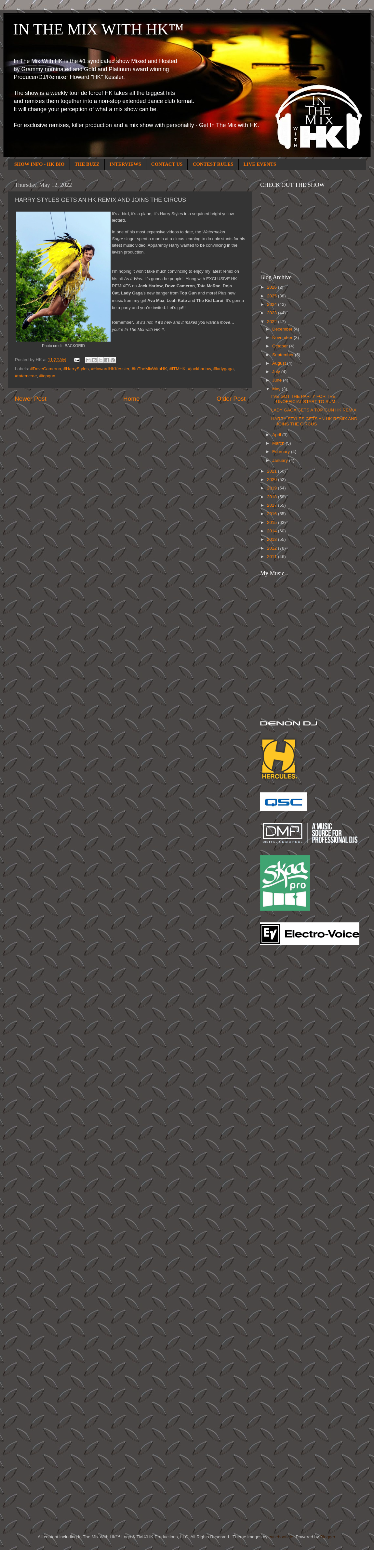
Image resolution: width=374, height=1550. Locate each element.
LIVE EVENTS (260, 164)
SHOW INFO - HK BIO (39, 164)
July (276, 371)
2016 (272, 513)
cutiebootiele (281, 1536)
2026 (272, 287)
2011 (272, 556)
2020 (272, 479)
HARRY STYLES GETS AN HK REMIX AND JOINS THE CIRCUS (314, 421)
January (280, 460)
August (279, 363)
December (283, 329)
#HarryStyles (75, 368)
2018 (272, 496)
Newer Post (31, 398)
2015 (272, 522)
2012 (272, 548)
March (279, 443)
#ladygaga (223, 368)
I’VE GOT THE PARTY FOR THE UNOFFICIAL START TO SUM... (305, 399)
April (277, 434)
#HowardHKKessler (110, 368)
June (277, 380)
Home (131, 398)
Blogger (327, 1536)
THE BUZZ (87, 164)
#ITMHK (177, 368)
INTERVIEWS (125, 164)
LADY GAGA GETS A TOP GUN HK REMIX (313, 410)
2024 (272, 304)
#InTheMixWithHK (149, 368)
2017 (272, 505)
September (283, 354)
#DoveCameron (45, 368)
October (280, 346)
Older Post (231, 398)
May (277, 388)
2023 (272, 312)
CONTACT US (167, 164)
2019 (272, 488)
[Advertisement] (286, 1054)
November (283, 337)
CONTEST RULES (213, 164)
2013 (272, 539)
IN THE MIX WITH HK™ (98, 29)
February (281, 451)
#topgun (47, 375)
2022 (272, 321)
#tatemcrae (26, 375)
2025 (272, 295)
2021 (272, 471)
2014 (272, 530)
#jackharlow (199, 368)
